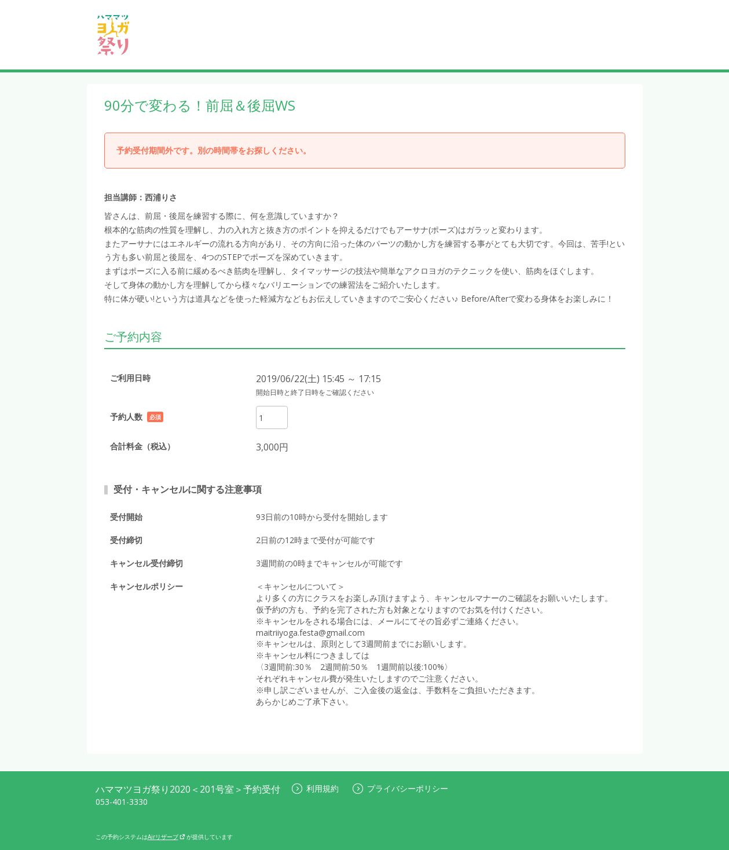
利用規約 (315, 788)
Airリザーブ (166, 837)
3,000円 (272, 447)
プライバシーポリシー (400, 788)
